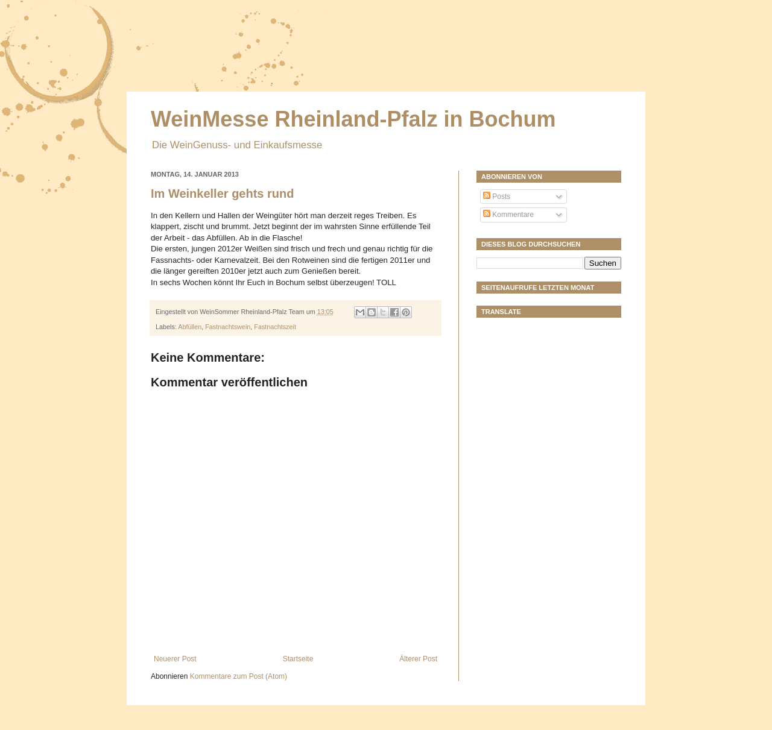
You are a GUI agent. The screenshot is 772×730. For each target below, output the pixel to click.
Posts (496, 196)
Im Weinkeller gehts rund (222, 193)
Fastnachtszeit (275, 326)
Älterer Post (418, 659)
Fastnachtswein (227, 326)
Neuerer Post (175, 659)
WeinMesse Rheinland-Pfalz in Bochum (353, 119)
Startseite (298, 659)
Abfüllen (189, 326)
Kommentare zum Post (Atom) (238, 676)
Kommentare (508, 214)
